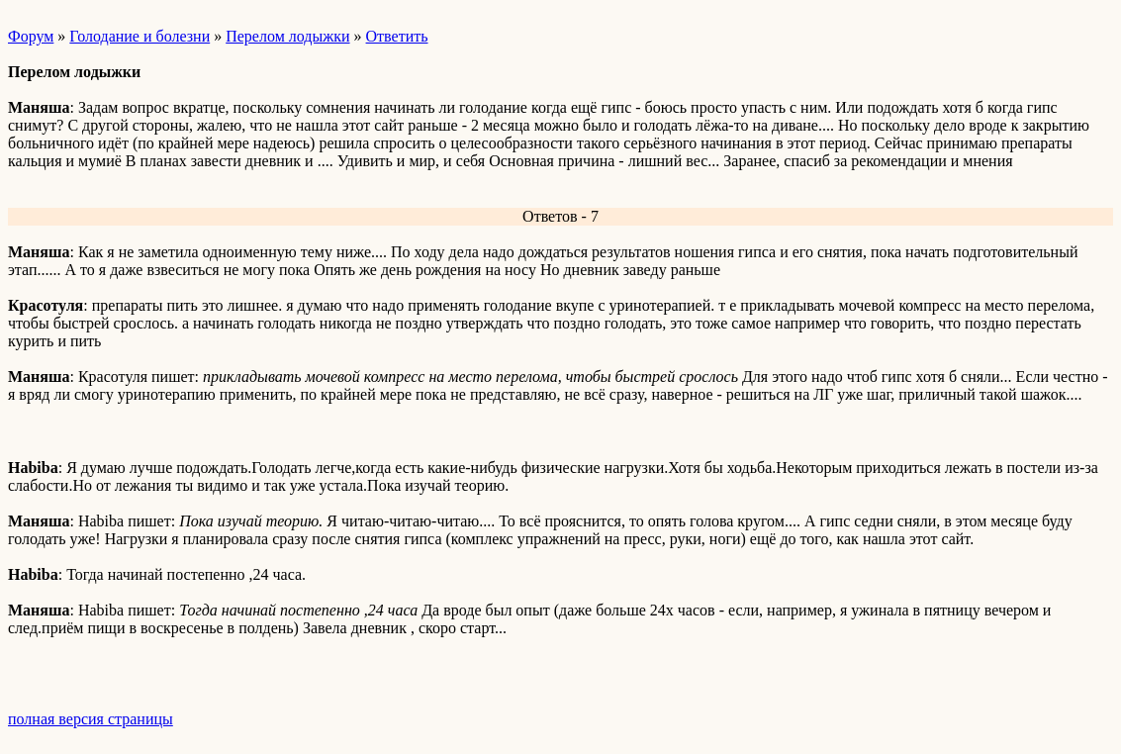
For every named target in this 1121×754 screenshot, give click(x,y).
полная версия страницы (90, 718)
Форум (30, 36)
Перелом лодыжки (287, 36)
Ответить (397, 36)
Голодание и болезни (139, 36)
